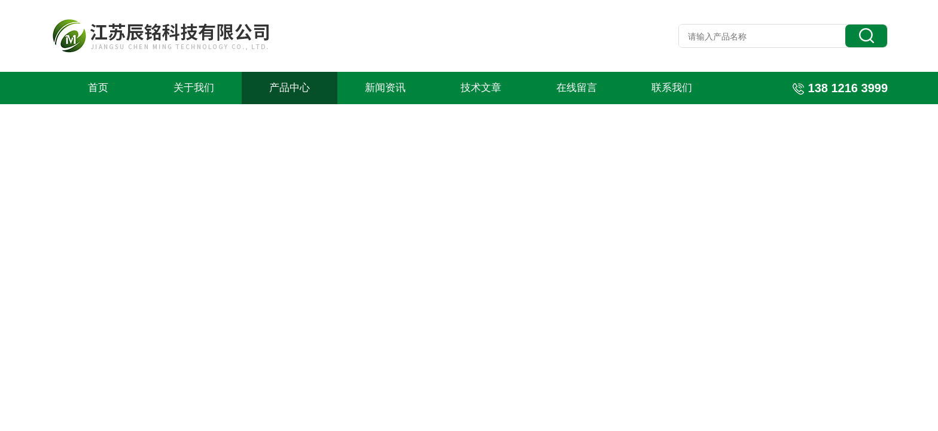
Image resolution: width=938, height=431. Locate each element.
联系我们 (671, 87)
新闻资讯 (385, 87)
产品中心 (289, 87)
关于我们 (193, 87)
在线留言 (576, 87)
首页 (98, 87)
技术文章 (481, 87)
